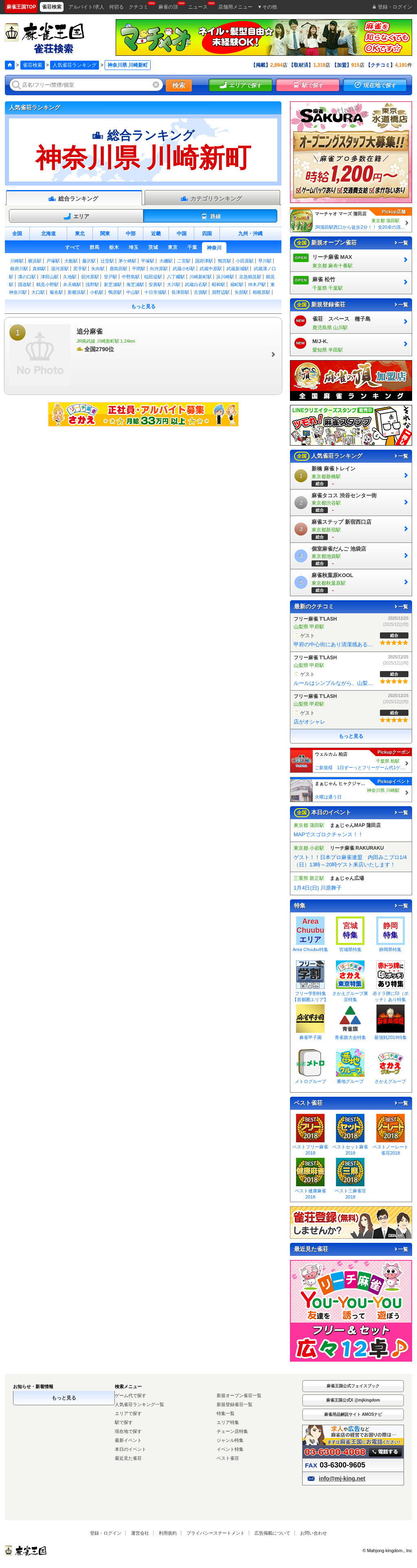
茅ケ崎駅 (127, 260)
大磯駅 (166, 260)
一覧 (400, 243)
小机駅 (96, 292)
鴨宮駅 (224, 260)
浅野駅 (92, 284)
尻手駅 (80, 268)
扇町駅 (237, 284)
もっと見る (143, 306)
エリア (76, 216)
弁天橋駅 (72, 284)
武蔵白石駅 (196, 284)
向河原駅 (159, 268)
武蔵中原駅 (211, 268)
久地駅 (70, 276)
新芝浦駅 (113, 284)
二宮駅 (184, 260)
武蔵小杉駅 (184, 268)
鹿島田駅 (118, 268)
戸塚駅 (53, 260)
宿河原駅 (90, 276)
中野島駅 (131, 276)
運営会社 (140, 1533)
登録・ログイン (105, 1533)
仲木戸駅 (257, 284)
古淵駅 (200, 292)
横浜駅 (35, 260)
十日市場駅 (155, 292)
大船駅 (71, 260)
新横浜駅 (77, 292)
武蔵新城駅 (237, 268)
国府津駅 (204, 260)
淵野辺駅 (221, 292)
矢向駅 (98, 268)
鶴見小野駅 (47, 284)
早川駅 (265, 260)
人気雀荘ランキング (75, 65)
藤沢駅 (89, 260)
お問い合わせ (313, 1533)
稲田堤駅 (153, 276)
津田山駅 (50, 276)
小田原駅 (245, 260)
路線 (210, 216)
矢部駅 (241, 292)
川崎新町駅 (200, 276)
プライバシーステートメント (216, 1533)
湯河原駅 (60, 268)
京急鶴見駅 (250, 276)
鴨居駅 (115, 292)
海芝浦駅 (135, 284)
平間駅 (138, 268)
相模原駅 (261, 292)
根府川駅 (19, 268)
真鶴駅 (39, 268)
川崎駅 (17, 260)
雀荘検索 (32, 65)
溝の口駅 (27, 276)
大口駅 (38, 292)
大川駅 (173, 284)
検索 (178, 85)
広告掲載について (272, 1533)
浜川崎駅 (225, 276)
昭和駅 (218, 284)
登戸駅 (110, 276)
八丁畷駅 (176, 276)
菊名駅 (56, 292)
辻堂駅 (107, 260)
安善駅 (155, 284)
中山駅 (133, 292)
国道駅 (24, 284)
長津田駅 (180, 292)
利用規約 (168, 1533)
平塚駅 (147, 260)
